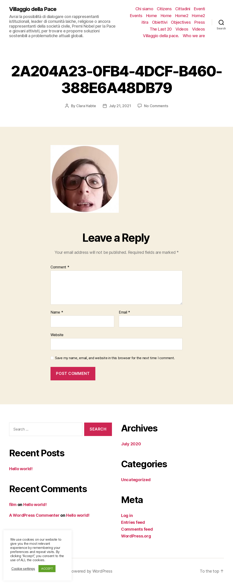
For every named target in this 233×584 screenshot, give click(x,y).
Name (57, 312)
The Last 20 (161, 29)
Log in (127, 515)
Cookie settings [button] (23, 569)
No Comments (156, 106)
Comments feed (137, 529)
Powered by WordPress (90, 571)
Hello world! (21, 468)
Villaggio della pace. (161, 35)
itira (145, 22)
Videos (181, 29)
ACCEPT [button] (47, 568)
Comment (60, 267)
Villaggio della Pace (32, 9)
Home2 (181, 15)
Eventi (199, 8)
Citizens (164, 8)
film (13, 504)
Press (199, 22)
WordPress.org (136, 536)
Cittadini (182, 8)
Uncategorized (136, 479)
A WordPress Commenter (34, 515)
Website (57, 334)
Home (151, 15)
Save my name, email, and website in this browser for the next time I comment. (115, 358)
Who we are (194, 35)
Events (136, 15)
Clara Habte (86, 106)
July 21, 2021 (120, 106)
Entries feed (133, 522)
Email (124, 312)
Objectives (181, 22)
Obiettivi (159, 22)
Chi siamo (144, 8)
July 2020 (131, 443)
